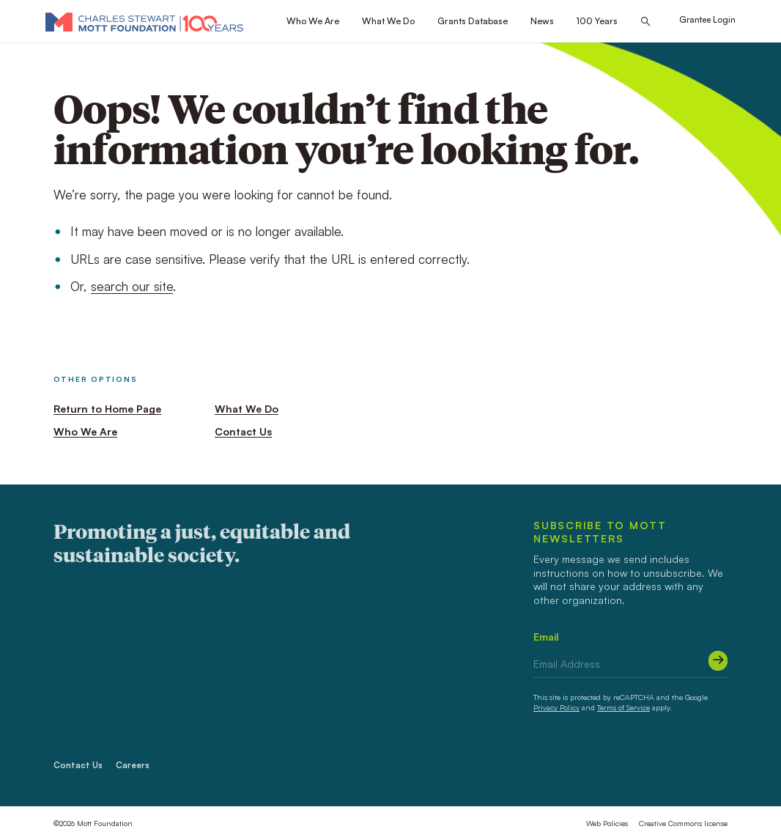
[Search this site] (645, 21)
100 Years (597, 20)
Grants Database (472, 20)
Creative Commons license (683, 823)
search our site (132, 286)
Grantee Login (707, 19)
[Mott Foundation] (144, 22)
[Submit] (718, 661)
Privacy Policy (556, 707)
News (542, 20)
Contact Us (243, 431)
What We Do (388, 20)
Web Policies (607, 823)
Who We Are (312, 20)
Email (546, 636)
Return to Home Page (107, 408)
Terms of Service (623, 707)
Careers (132, 764)
